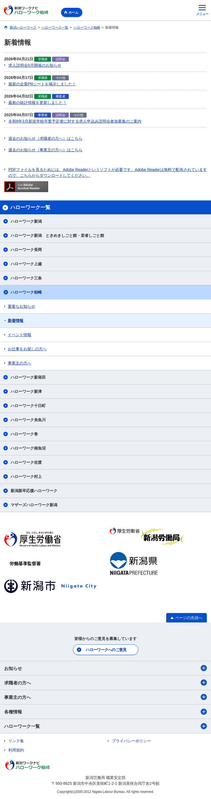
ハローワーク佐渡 (26, 462)
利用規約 (16, 750)
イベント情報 (19, 334)
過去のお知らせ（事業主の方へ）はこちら (45, 150)
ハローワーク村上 (26, 476)
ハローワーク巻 (24, 434)
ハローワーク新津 (26, 391)
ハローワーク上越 (26, 264)
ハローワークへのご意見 (106, 649)
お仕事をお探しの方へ (27, 349)
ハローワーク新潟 (26, 221)
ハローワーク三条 (26, 278)
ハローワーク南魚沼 (28, 448)
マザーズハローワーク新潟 (34, 505)
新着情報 (15, 320)
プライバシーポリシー (131, 741)
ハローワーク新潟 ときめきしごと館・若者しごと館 (57, 235)
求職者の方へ (105, 682)
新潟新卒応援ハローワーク (34, 490)
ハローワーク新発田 (28, 377)
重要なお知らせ (21, 306)
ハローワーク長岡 (26, 249)
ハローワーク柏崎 (26, 292)
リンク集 (16, 741)
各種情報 (105, 712)
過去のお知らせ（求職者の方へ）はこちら (45, 138)
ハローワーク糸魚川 (28, 420)
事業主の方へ (19, 363)
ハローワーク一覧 (105, 726)
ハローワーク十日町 (28, 405)
